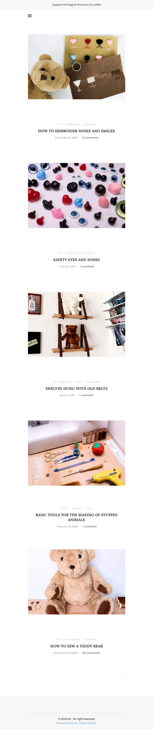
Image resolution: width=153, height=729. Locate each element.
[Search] (123, 16)
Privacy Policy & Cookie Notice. (76, 723)
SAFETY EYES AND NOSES (76, 259)
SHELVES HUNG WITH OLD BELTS (77, 388)
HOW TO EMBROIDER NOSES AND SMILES (76, 131)
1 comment (87, 266)
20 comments (91, 653)
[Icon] (76, 66)
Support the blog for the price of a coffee (76, 4)
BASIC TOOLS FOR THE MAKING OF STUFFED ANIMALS (77, 517)
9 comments (90, 137)
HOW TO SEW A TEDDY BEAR (76, 646)
